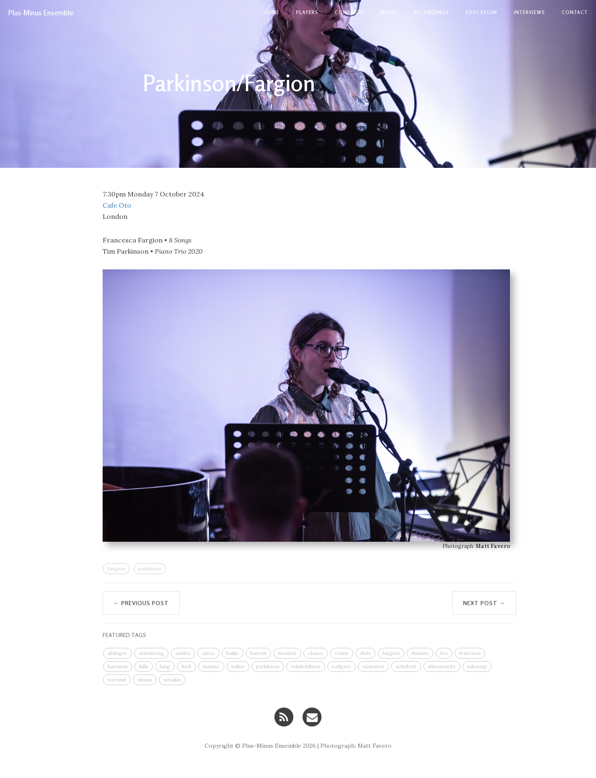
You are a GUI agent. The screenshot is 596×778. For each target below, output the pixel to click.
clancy (315, 653)
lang (165, 666)
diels (365, 653)
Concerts (349, 12)
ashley (182, 653)
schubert (406, 666)
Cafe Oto (117, 205)
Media (388, 12)
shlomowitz (442, 666)
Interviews (529, 12)
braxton (287, 653)
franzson (470, 653)
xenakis (172, 679)
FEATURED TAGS (124, 634)
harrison (117, 666)
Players (307, 12)
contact (575, 12)
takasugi (477, 666)
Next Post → (484, 602)
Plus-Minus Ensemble (40, 12)
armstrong (151, 653)
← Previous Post (141, 602)
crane (341, 653)
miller (238, 666)
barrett (258, 653)
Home (271, 12)
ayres (208, 653)
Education (481, 12)
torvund (117, 679)
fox (444, 653)
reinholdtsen (305, 666)
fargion (116, 568)
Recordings (431, 12)
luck (186, 666)
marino (211, 666)
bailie (232, 653)
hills (143, 666)
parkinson (149, 568)
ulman (144, 679)
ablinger (117, 653)
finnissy (420, 653)
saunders (373, 666)
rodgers (341, 666)
